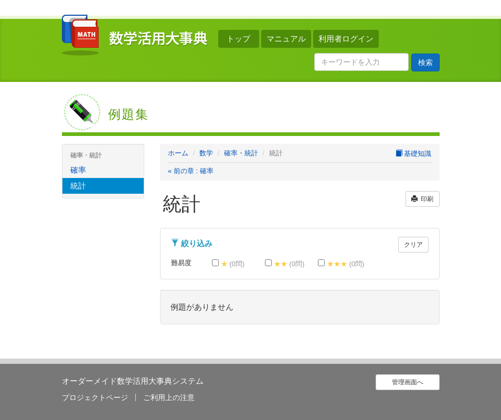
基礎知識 (414, 154)
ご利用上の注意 (169, 397)
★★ (284, 263)
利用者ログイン (346, 38)
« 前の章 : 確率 (191, 171)
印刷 (422, 199)
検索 (425, 62)
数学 (206, 153)
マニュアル (286, 38)
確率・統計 (241, 153)
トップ (238, 38)
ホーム (178, 153)
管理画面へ (407, 382)
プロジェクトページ (95, 397)
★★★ (341, 263)
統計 (78, 185)
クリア (413, 244)
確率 (78, 169)
